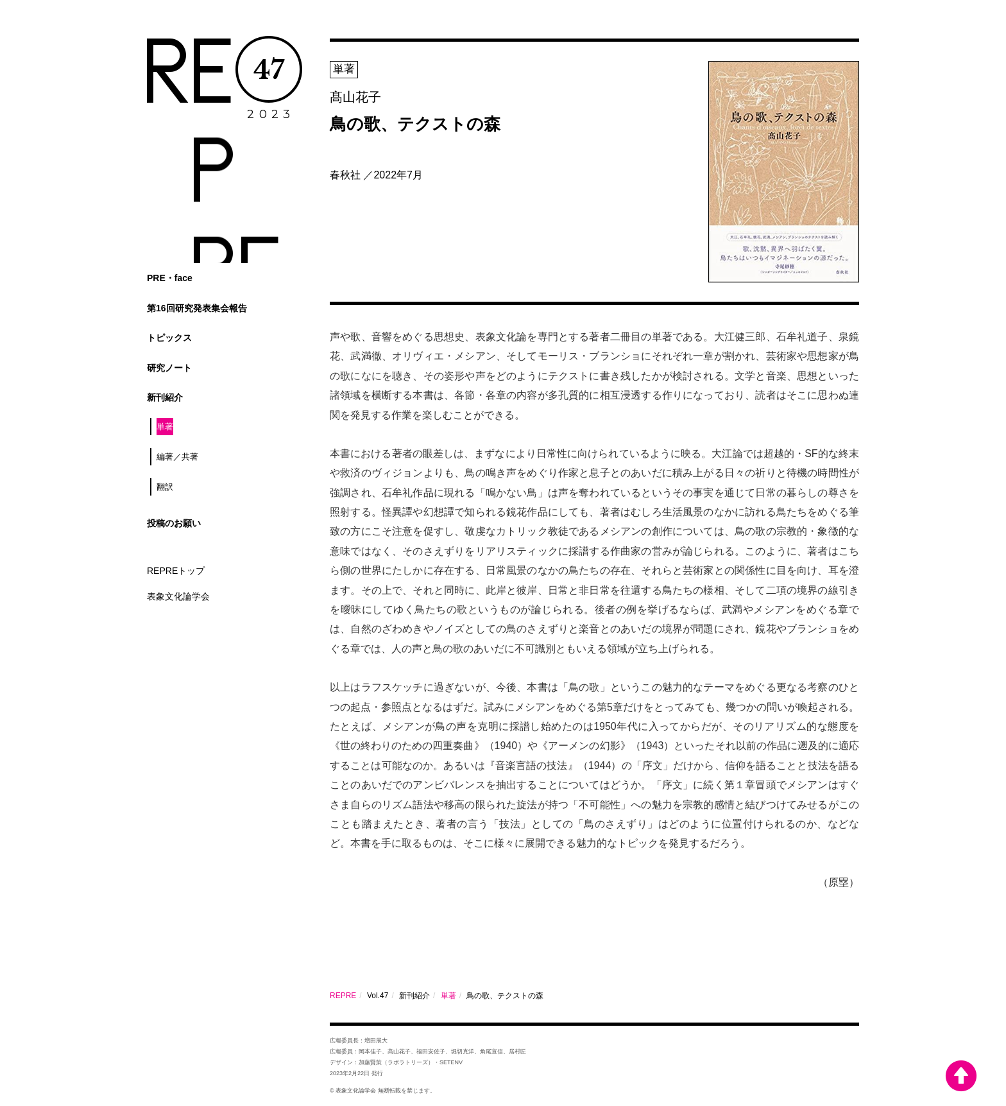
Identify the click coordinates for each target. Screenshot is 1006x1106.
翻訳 (165, 487)
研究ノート (169, 368)
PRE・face (169, 278)
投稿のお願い (174, 523)
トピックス (169, 338)
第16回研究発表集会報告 (197, 308)
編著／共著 (177, 457)
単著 (165, 426)
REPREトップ (176, 571)
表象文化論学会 (178, 596)
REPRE (343, 995)
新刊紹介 (165, 397)
